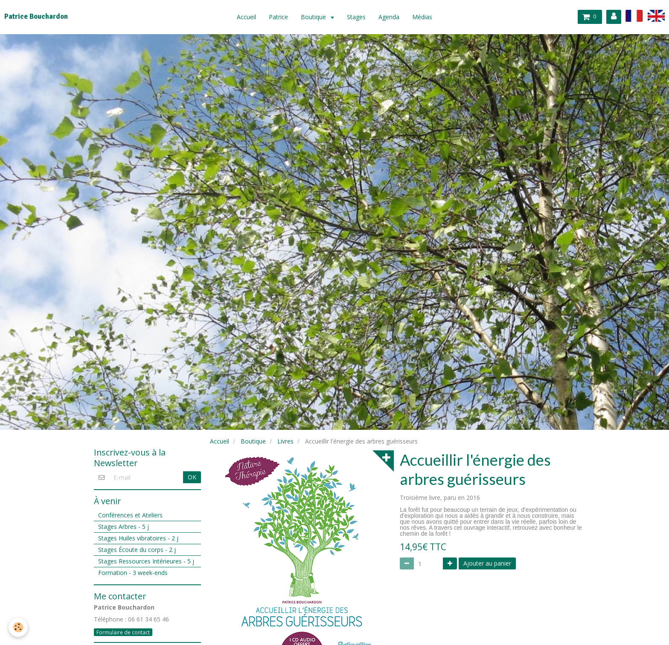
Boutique (314, 17)
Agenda (388, 17)
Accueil (246, 17)
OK (192, 477)
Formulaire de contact (123, 632)
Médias (422, 17)
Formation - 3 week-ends (133, 573)
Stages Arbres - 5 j (123, 526)
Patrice (278, 17)
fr (634, 16)
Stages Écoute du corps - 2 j (137, 550)
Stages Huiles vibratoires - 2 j (138, 538)
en (656, 16)
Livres (285, 441)
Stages (356, 17)
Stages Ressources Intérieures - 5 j (146, 561)
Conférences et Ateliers (130, 515)
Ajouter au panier (487, 563)
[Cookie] (18, 627)
